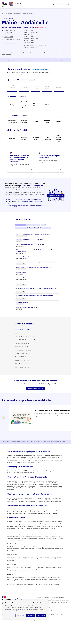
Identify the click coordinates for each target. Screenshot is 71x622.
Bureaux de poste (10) (45, 228)
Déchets (58, 121)
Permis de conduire (24, 138)
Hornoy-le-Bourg (11, 564)
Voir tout (31, 80)
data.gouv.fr (52, 610)
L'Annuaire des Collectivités (42, 597)
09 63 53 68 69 (8, 37)
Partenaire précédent (3, 417)
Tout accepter (41, 615)
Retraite (47, 105)
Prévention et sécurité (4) (22, 228)
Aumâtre (16, 52)
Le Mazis (41, 52)
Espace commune (58, 4)
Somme (24, 13)
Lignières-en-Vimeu (49, 52)
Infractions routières (35, 138)
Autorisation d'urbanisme (23, 121)
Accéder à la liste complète (55, 195)
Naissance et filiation (35, 105)
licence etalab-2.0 (30, 620)
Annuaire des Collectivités (7, 13)
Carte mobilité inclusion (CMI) (58, 138)
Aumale (9, 532)
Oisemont (10, 574)
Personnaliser (20, 615)
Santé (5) (43, 225)
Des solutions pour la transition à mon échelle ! (52, 410)
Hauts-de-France (17, 13)
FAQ (67, 4)
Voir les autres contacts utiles (10, 43)
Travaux (35, 121)
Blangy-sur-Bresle (12, 554)
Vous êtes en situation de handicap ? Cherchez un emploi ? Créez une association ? (19, 158)
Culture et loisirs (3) (34, 228)
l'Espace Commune (41, 60)
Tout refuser (30, 615)
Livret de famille (47, 87)
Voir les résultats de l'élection (35, 388)
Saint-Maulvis (34, 52)
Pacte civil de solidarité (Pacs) (24, 105)
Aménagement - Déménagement (12, 121)
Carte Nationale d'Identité (12, 87)
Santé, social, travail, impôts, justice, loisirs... (49, 156)
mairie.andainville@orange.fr (12, 39)
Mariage (12, 105)
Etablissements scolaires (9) (33, 225)
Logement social (47, 121)
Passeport (24, 87)
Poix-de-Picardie (11, 544)
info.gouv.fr (50, 607)
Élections (58, 87)
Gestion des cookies (50, 614)
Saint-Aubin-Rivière (59, 52)
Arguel (12, 52)
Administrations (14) (20, 225)
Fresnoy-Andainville (25, 52)
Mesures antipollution (47, 138)
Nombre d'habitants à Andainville (25, 472)
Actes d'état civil (35, 87)
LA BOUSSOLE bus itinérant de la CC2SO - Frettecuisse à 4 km (24, 199)
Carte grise (12, 138)
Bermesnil (8, 54)
